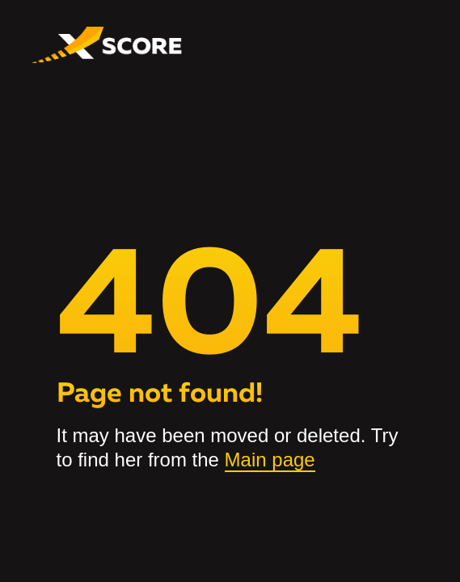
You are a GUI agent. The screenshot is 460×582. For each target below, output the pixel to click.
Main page (270, 459)
